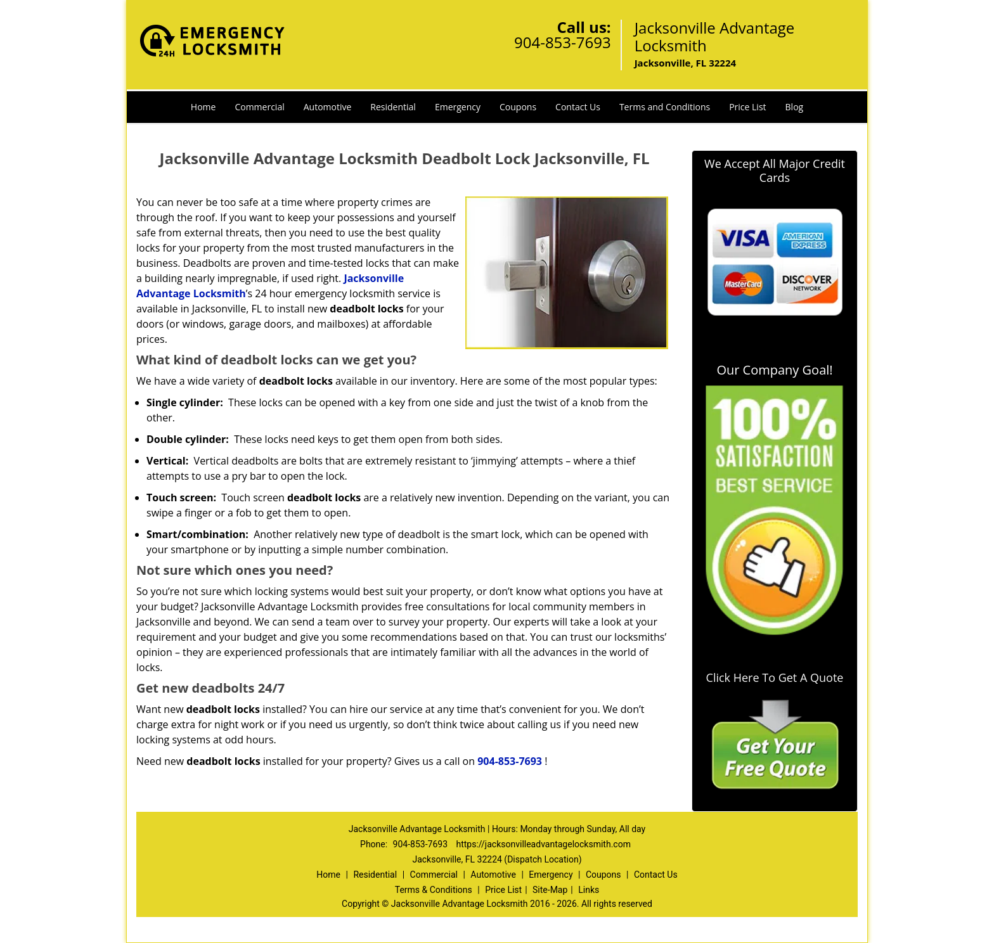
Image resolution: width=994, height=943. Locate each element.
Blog (794, 107)
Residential (393, 107)
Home (203, 107)
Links (588, 890)
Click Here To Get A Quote (775, 677)
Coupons (518, 107)
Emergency (458, 107)
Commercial (259, 107)
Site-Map (549, 890)
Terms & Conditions (433, 890)
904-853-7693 (562, 42)
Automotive (328, 107)
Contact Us (577, 107)
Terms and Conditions (664, 107)
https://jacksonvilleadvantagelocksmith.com (543, 844)
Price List (747, 107)
